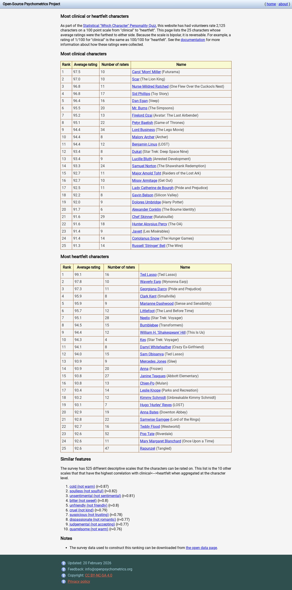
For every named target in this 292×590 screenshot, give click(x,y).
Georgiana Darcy (153, 289)
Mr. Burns (139, 108)
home (271, 4)
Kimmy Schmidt (153, 397)
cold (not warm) (82, 486)
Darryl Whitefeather (155, 347)
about (283, 4)
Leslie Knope (150, 390)
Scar (135, 79)
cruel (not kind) (82, 510)
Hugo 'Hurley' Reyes (156, 405)
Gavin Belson (142, 195)
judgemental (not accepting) (92, 524)
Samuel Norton (144, 166)
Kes (143, 340)
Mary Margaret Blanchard (160, 441)
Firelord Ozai (142, 115)
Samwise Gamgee (154, 419)
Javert (137, 231)
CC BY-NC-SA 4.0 (98, 575)
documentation (193, 40)
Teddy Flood (150, 426)
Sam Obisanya (152, 354)
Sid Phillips (141, 94)
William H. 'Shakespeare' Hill (163, 332)
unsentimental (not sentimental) (95, 496)
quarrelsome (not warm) (89, 529)
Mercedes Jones (153, 361)
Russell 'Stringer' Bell (148, 246)
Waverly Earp (150, 282)
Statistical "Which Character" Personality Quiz (119, 25)
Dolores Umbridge (146, 202)
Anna (144, 369)
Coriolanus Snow (145, 238)
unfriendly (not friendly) (88, 505)
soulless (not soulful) (87, 491)
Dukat (137, 151)
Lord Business (143, 130)
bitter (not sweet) (83, 500)
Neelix (145, 318)
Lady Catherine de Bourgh (153, 188)
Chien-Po (147, 383)
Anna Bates (149, 412)
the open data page (201, 548)
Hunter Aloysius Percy (149, 224)
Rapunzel (147, 448)
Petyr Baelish (142, 123)
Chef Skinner (142, 217)
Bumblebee (149, 325)
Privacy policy (79, 581)
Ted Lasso (148, 274)
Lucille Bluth (142, 159)
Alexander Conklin (146, 209)
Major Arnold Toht (146, 173)
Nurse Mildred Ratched (150, 86)
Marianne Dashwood (157, 303)
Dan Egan (140, 101)
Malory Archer (143, 137)
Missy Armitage (144, 180)
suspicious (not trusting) (89, 515)
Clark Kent (148, 296)
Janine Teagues (153, 376)
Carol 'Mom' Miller (146, 72)
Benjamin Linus (144, 144)
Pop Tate (147, 434)
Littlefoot (147, 311)
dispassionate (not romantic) (93, 519)
